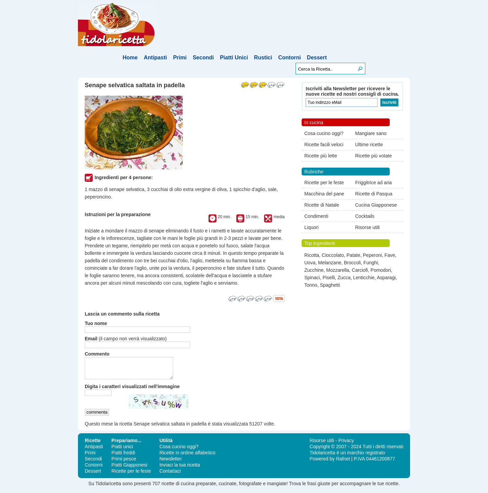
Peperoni (372, 255)
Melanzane (329, 262)
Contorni (289, 57)
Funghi (370, 262)
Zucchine (314, 270)
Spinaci (312, 277)
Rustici (263, 57)
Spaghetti (330, 285)
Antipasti (155, 57)
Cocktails (364, 216)
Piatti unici (122, 450)
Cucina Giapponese (376, 205)
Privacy (346, 444)
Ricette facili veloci (323, 144)
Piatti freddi (123, 456)
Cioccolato (333, 255)
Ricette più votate (373, 155)
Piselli (329, 277)
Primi (180, 57)
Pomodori (380, 270)
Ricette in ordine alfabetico (187, 456)
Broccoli (352, 262)
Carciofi (360, 270)
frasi (311, 487)
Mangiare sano (371, 133)
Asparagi (386, 277)
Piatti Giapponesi (129, 469)
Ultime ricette (369, 144)
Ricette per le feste (324, 182)
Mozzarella (337, 270)
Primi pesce (123, 463)
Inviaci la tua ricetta (179, 469)
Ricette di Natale (321, 205)
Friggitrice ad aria (373, 182)
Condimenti (316, 216)
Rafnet (343, 463)
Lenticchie (363, 277)
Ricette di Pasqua (373, 193)
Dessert (317, 57)
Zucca (344, 277)
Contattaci (170, 475)
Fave (390, 255)
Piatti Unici (234, 57)
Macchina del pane (324, 193)
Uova (310, 262)
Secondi (203, 57)
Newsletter (170, 463)
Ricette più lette (320, 155)
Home (130, 57)
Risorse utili (367, 227)
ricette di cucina (177, 487)
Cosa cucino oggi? (323, 133)
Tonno (310, 285)
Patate (353, 255)
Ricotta (311, 255)
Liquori (311, 227)
